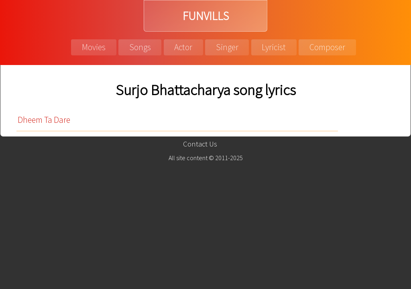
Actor (183, 47)
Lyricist (274, 47)
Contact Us (200, 144)
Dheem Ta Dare (44, 119)
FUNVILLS (206, 15)
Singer (227, 47)
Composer (327, 47)
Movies (94, 47)
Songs (140, 47)
